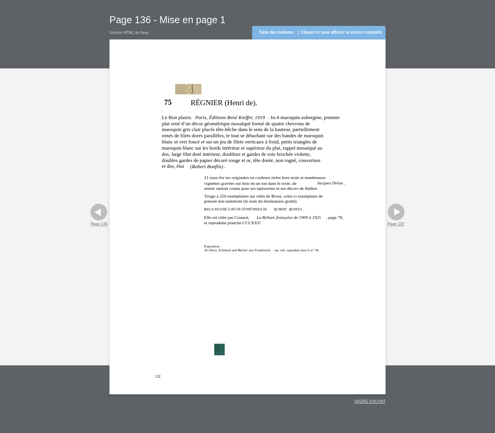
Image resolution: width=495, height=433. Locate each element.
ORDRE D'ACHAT (370, 401)
